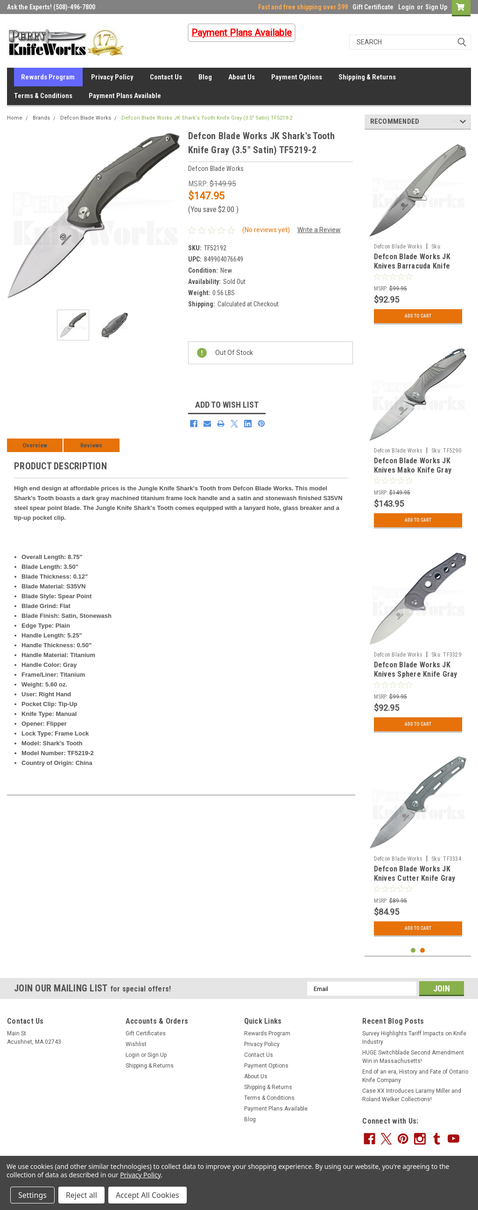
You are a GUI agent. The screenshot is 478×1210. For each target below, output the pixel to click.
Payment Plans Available (125, 96)
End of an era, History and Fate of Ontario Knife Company (415, 1075)
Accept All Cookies (147, 1195)
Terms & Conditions (43, 96)
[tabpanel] (418, 233)
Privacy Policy (112, 77)
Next (462, 123)
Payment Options (296, 77)
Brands (41, 118)
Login (406, 7)
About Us (241, 77)
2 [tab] (422, 950)
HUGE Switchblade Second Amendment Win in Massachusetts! (413, 1056)
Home (14, 118)
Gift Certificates (146, 1033)
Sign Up (436, 7)
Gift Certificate (373, 7)
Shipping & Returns (367, 77)
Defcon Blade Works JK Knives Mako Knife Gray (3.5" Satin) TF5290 (413, 470)
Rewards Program (48, 77)
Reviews (91, 445)
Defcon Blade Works (85, 118)
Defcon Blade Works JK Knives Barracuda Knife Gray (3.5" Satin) (412, 266)
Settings (32, 1195)
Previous (454, 123)
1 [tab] (413, 950)
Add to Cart (418, 316)
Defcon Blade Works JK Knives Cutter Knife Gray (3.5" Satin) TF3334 (415, 878)
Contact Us (166, 77)
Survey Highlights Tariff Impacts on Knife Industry (414, 1037)
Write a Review (319, 230)
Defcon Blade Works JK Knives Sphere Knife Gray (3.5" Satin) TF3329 (415, 674)
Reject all (81, 1195)
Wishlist (136, 1044)
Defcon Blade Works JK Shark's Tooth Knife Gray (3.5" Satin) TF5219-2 (206, 118)
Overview (34, 445)
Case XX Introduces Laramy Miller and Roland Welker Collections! (411, 1095)
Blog (205, 77)
